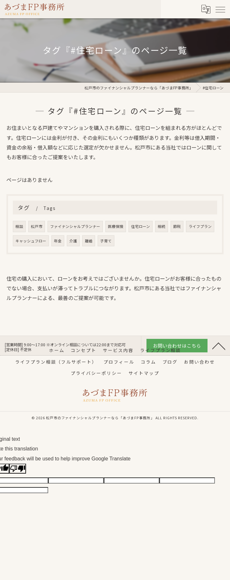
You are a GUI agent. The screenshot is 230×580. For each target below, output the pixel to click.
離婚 (89, 240)
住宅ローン (140, 226)
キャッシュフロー (30, 240)
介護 (73, 240)
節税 (177, 226)
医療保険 (115, 226)
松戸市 (36, 226)
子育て (106, 240)
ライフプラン (200, 226)
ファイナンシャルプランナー (75, 226)
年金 (58, 240)
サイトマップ (143, 373)
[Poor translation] (17, 469)
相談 (19, 226)
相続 (161, 226)
